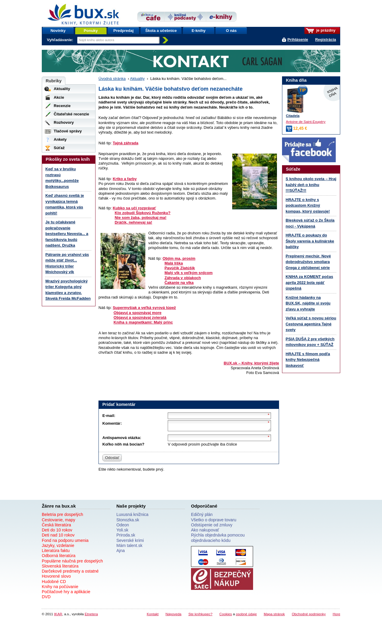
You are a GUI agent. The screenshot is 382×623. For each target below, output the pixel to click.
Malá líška (173, 263)
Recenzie (62, 105)
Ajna (120, 552)
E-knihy (199, 30)
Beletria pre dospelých (62, 516)
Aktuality (137, 78)
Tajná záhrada (125, 143)
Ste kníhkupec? (200, 616)
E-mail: (108, 415)
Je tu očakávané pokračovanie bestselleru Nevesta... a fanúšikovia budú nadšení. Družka (66, 234)
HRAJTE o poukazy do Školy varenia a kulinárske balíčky (310, 241)
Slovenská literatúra (60, 567)
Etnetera (91, 616)
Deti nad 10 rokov (58, 536)
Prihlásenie (297, 39)
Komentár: (112, 423)
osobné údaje (246, 616)
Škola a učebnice (161, 30)
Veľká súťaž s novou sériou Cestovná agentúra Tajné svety (311, 324)
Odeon (122, 526)
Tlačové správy (68, 131)
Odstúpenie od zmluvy (211, 526)
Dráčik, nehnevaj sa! (133, 222)
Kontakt (153, 616)
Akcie (59, 97)
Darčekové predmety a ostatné (70, 573)
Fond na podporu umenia (65, 542)
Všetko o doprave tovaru (213, 521)
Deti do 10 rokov (57, 531)
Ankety (60, 139)
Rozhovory (64, 122)
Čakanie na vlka (179, 282)
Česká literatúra (56, 526)
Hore (336, 616)
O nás (231, 30)
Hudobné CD (54, 583)
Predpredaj (123, 30)
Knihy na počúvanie (60, 588)
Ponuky (91, 30)
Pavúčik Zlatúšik (179, 268)
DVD (46, 598)
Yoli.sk (122, 531)
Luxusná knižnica (132, 516)
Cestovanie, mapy (58, 521)
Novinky (58, 30)
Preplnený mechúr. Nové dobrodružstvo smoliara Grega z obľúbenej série (308, 262)
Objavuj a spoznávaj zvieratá (140, 317)
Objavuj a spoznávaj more (137, 312)
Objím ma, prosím (179, 258)
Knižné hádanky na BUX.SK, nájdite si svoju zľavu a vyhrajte (308, 303)
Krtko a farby (125, 179)
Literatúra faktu (56, 552)
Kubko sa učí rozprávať (134, 208)
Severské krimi (130, 542)
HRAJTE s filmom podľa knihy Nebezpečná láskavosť (308, 360)
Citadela (292, 116)
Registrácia (325, 39)
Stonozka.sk (127, 521)
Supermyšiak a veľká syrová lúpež (144, 307)
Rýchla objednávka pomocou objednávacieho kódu (218, 539)
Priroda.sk (125, 536)
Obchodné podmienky (309, 616)
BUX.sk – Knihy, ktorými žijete (251, 363)
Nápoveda (173, 616)
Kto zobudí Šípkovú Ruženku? (142, 213)
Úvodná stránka (112, 78)
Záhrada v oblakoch (182, 278)
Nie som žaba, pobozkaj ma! (140, 217)
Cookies (225, 616)
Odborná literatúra (59, 557)
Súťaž (59, 148)
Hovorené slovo (56, 578)
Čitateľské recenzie (71, 114)
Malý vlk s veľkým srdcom (188, 272)
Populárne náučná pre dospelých (72, 562)
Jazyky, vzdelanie (58, 547)
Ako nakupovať (205, 531)
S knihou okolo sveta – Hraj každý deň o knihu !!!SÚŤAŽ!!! (311, 185)
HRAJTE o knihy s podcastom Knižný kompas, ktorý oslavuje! (308, 205)
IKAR (58, 616)
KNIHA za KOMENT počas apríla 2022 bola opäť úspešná (309, 282)
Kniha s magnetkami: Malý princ (143, 322)
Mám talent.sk (129, 547)
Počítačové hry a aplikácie (66, 593)
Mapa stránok (274, 616)
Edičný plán (201, 516)
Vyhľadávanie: (60, 40)
